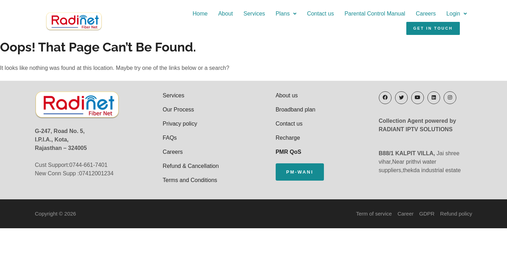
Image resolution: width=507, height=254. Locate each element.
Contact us (254, 16)
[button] (220, 16)
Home (134, 16)
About (159, 16)
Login (391, 16)
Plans (220, 16)
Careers (360, 16)
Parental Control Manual (308, 16)
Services (188, 16)
